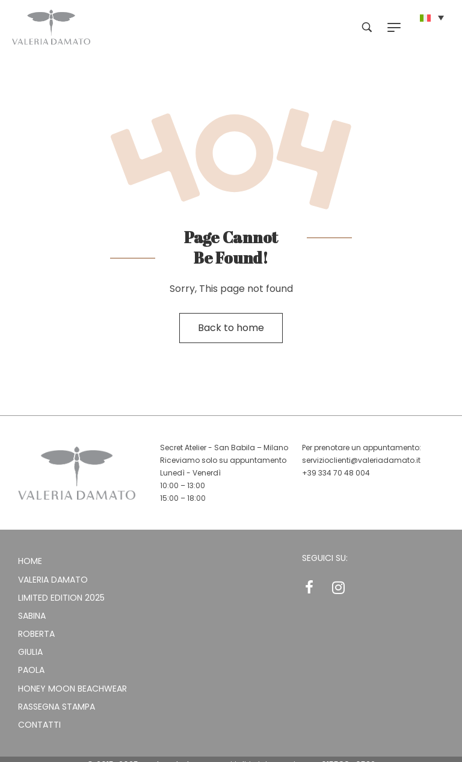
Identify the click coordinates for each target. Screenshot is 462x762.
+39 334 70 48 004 (336, 473)
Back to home (231, 328)
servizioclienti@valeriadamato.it (361, 460)
